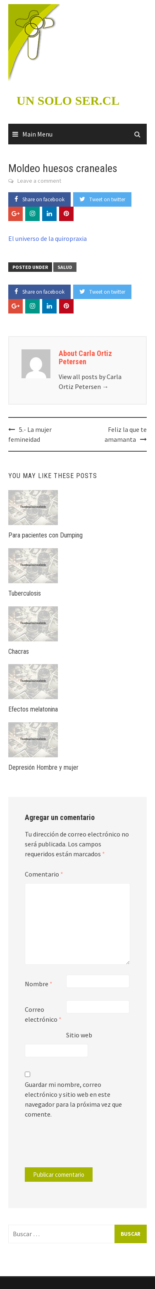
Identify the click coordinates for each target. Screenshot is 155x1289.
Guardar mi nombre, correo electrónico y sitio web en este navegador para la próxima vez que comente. (73, 1099)
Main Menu (37, 134)
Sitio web (79, 1035)
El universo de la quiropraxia (47, 238)
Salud (64, 267)
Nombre (38, 984)
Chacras (18, 651)
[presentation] (81, 1147)
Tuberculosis (24, 593)
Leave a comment (39, 180)
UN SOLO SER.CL (68, 100)
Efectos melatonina (33, 709)
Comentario (44, 874)
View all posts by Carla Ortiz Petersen (90, 381)
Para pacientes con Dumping (45, 535)
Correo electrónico (43, 1014)
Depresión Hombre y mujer (43, 767)
